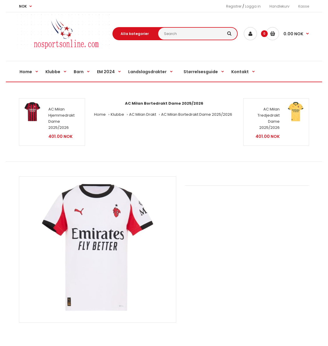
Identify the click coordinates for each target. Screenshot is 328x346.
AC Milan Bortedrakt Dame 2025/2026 (196, 114)
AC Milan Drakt (142, 114)
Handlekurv (279, 6)
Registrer (233, 6)
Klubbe (117, 114)
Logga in (253, 6)
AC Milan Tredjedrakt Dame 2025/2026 (269, 118)
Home (100, 114)
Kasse (303, 6)
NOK (23, 6)
